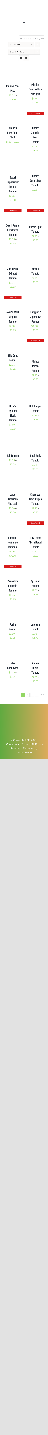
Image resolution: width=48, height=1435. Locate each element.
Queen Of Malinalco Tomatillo (13, 542)
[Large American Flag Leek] (13, 480)
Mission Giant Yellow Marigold (35, 89)
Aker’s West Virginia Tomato (12, 317)
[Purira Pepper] (13, 610)
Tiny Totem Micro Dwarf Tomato (35, 542)
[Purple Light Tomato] (35, 211)
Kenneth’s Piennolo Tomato (12, 586)
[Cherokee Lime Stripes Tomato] (35, 480)
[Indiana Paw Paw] (13, 70)
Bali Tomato (13, 455)
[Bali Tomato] (13, 440)
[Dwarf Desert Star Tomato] (35, 161)
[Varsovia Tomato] (35, 610)
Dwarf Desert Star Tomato (35, 181)
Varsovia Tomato (35, 627)
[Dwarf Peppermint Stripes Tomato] (13, 161)
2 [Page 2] (27, 695)
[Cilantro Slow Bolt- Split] (13, 113)
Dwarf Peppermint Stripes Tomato (13, 184)
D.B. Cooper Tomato (35, 409)
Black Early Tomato (35, 458)
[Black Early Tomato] (35, 440)
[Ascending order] (37, 44)
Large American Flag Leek (13, 499)
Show (17, 52)
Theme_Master (24, 752)
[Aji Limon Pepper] (35, 567)
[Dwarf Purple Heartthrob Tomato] (13, 211)
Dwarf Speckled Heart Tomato (35, 135)
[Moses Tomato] (35, 254)
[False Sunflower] (13, 649)
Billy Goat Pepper (13, 358)
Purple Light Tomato (35, 229)
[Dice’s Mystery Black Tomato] (13, 390)
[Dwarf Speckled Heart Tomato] (35, 113)
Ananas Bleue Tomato (35, 668)
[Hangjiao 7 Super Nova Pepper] (35, 298)
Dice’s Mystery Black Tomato (12, 413)
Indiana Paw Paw (12, 88)
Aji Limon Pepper (35, 584)
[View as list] (26, 58)
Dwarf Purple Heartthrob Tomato (12, 230)
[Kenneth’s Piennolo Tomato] (13, 567)
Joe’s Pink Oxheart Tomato (12, 274)
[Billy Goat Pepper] (13, 341)
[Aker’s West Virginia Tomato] (13, 298)
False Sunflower (12, 666)
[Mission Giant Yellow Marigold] (35, 70)
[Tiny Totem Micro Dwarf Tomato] (35, 523)
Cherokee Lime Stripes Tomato (35, 499)
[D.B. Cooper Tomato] (35, 390)
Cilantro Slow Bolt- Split (12, 133)
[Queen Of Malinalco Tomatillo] (13, 523)
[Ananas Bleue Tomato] (35, 649)
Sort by (15, 44)
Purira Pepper (12, 627)
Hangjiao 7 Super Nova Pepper (35, 317)
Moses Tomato (35, 271)
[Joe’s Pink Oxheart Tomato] (13, 254)
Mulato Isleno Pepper (35, 366)
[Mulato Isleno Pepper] (35, 341)
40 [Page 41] (37, 695)
